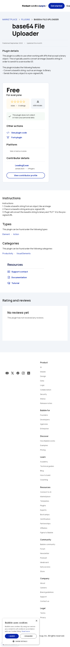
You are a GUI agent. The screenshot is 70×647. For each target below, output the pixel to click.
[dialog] (20, 631)
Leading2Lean (22, 165)
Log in (42, 6)
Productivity (7, 253)
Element (6, 234)
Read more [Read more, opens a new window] (26, 631)
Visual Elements (24, 253)
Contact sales (29, 6)
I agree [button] (12, 636)
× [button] (36, 621)
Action (16, 234)
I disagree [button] (28, 636)
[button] (21, 641)
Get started (56, 6)
